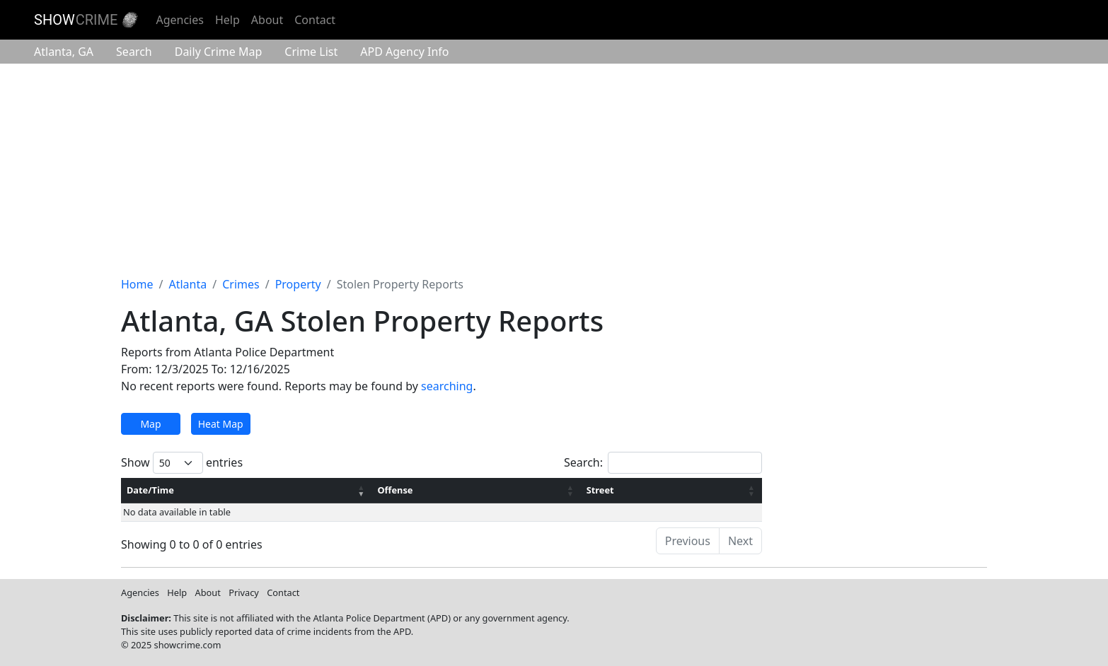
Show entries (182, 463)
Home (137, 284)
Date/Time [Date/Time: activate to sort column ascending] (150, 490)
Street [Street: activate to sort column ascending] (600, 490)
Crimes (241, 284)
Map (150, 424)
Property (298, 284)
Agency (404, 51)
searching (447, 386)
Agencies (179, 20)
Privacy (244, 592)
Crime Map (218, 51)
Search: (663, 463)
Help (227, 20)
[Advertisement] (554, 170)
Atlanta (63, 51)
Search (134, 51)
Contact (314, 20)
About (267, 20)
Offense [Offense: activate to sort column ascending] (394, 490)
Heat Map (220, 424)
